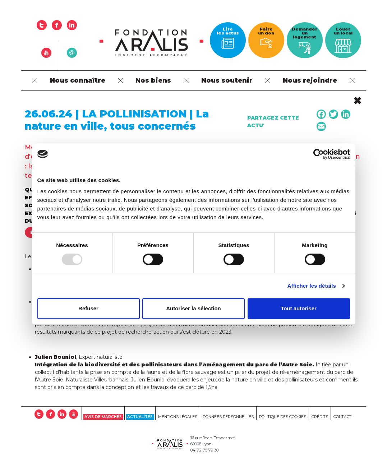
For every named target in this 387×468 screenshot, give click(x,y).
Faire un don (266, 37)
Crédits (320, 416)
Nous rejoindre (310, 80)
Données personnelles (228, 416)
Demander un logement (304, 40)
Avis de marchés (103, 416)
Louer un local (343, 42)
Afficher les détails (311, 286)
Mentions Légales (177, 416)
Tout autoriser (299, 308)
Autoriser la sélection (193, 308)
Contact (342, 416)
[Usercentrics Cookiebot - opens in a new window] (318, 154)
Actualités (140, 416)
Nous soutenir (227, 80)
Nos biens (153, 80)
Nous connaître (77, 80)
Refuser (88, 308)
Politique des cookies (282, 416)
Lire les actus (228, 38)
